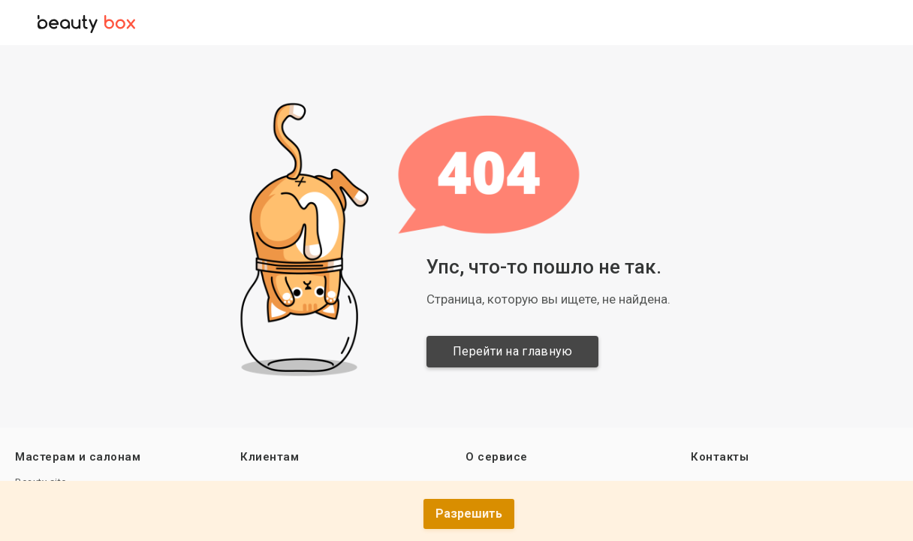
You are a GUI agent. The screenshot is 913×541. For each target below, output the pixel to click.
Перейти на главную (512, 351)
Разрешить (468, 513)
